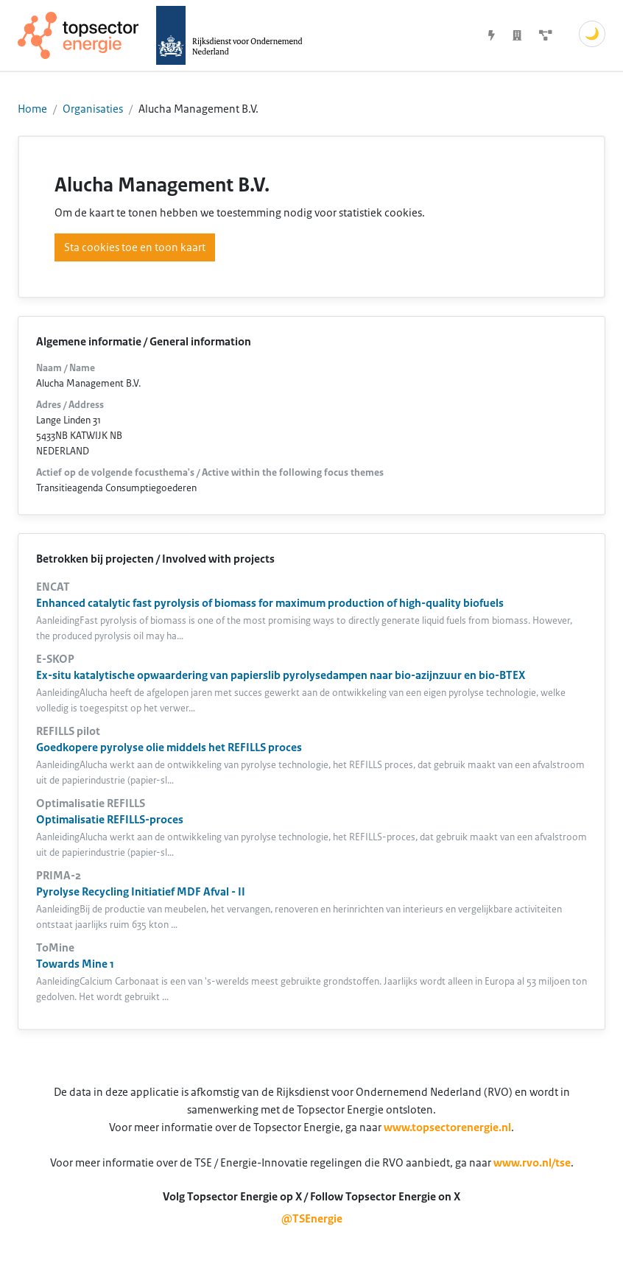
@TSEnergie (311, 1219)
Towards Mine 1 (75, 964)
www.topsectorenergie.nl (447, 1127)
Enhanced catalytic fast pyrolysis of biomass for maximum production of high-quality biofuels (270, 603)
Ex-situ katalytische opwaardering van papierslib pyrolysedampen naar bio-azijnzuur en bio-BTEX (280, 675)
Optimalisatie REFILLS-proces (109, 820)
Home (32, 109)
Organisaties (93, 109)
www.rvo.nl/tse (532, 1163)
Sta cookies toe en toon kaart (134, 247)
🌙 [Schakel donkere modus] (592, 34)
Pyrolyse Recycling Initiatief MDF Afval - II (140, 892)
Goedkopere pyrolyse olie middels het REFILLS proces (169, 747)
